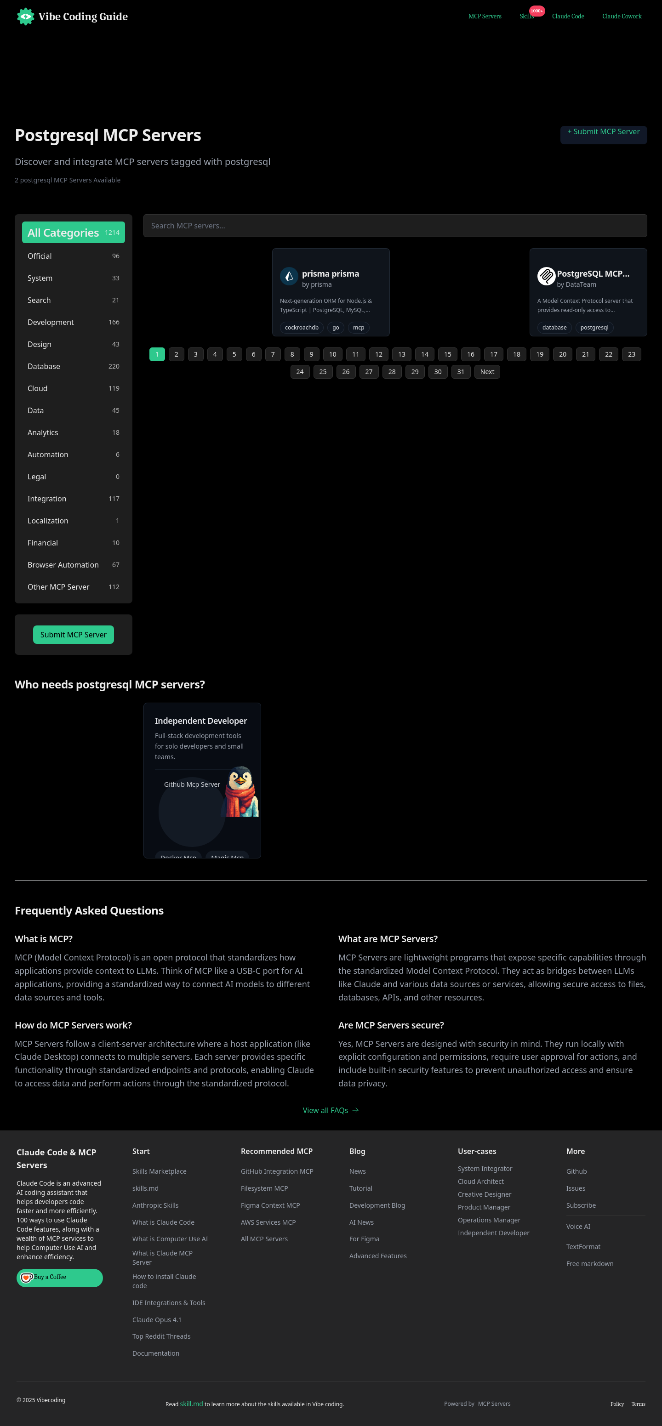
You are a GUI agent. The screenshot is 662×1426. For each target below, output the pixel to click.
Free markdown (590, 1263)
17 (493, 354)
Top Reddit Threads (161, 1336)
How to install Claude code (164, 1281)
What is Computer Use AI (170, 1238)
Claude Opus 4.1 (157, 1319)
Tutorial (360, 1188)
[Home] (72, 16)
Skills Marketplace (159, 1171)
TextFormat (583, 1246)
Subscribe (581, 1205)
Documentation (155, 1353)
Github (576, 1171)
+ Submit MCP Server (604, 131)
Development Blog (377, 1205)
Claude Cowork (622, 16)
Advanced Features (378, 1255)
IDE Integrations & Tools (168, 1302)
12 (378, 354)
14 (424, 354)
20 (562, 354)
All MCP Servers (264, 1238)
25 (323, 371)
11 (356, 354)
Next (487, 371)
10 (333, 354)
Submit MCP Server (73, 635)
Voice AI (578, 1226)
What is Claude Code (163, 1222)
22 (608, 354)
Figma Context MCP (270, 1205)
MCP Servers (485, 16)
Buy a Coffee (43, 1278)
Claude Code (568, 16)
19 (539, 354)
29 (415, 371)
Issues (575, 1188)
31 (461, 371)
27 (369, 371)
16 (470, 354)
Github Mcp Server (192, 784)
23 (631, 354)
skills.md (145, 1188)
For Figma (364, 1238)
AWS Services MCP (268, 1222)
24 (300, 371)
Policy (617, 1404)
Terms (638, 1404)
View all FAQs (331, 1110)
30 (438, 371)
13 (401, 354)
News (357, 1171)
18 (516, 354)
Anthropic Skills (155, 1205)
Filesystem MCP (264, 1188)
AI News (361, 1222)
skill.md (191, 1403)
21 (585, 354)
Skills (529, 15)
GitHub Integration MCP (277, 1171)
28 (392, 371)
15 (447, 354)
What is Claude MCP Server (162, 1258)
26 (346, 371)
